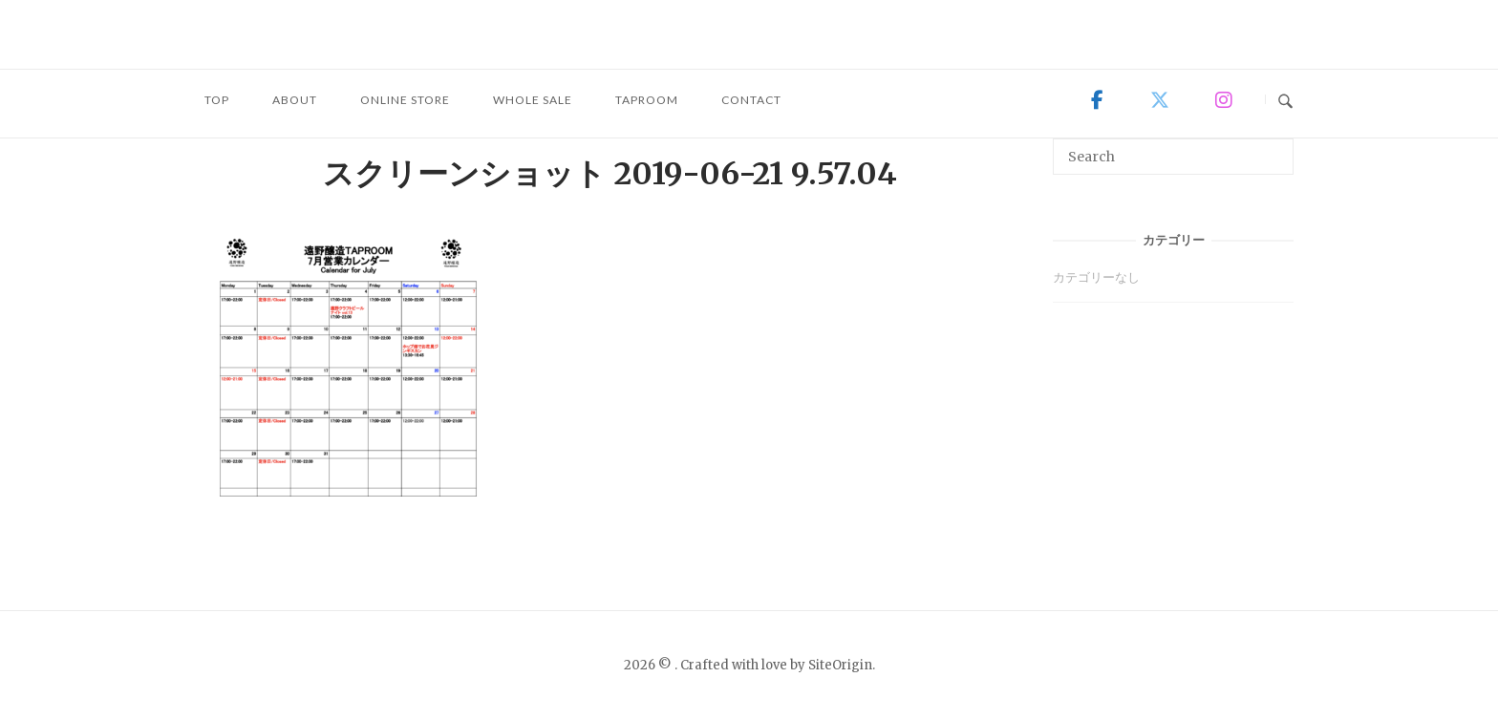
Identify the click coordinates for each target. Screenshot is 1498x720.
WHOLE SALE (532, 100)
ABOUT (294, 100)
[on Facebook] (1097, 100)
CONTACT (751, 100)
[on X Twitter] (1159, 100)
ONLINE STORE (405, 100)
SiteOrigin (840, 665)
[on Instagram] (1223, 100)
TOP (216, 100)
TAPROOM (646, 100)
